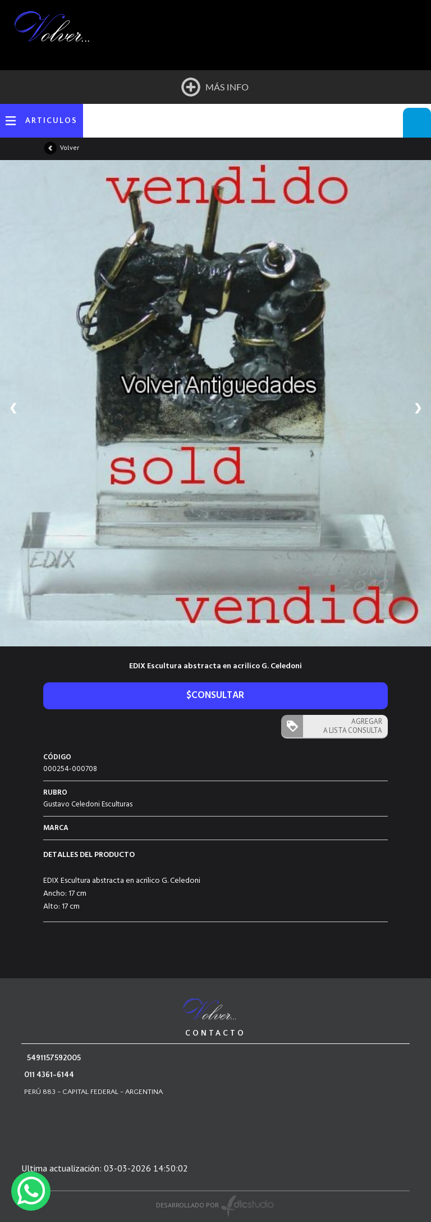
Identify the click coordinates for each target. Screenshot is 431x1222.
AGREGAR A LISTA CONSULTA (352, 726)
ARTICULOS (51, 120)
